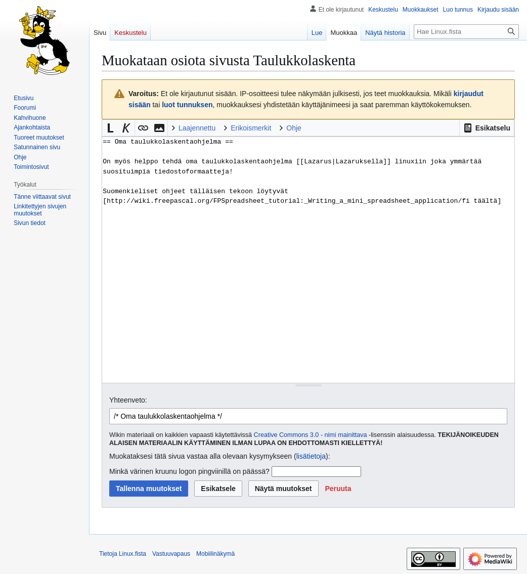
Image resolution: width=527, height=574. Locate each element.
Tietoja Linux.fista (122, 553)
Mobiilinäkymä (215, 553)
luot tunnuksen (187, 105)
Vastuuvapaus (171, 553)
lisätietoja (311, 456)
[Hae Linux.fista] (466, 31)
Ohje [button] (293, 128)
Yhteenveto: (128, 400)
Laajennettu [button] (197, 128)
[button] (487, 128)
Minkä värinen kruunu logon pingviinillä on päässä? (189, 471)
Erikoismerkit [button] (251, 128)
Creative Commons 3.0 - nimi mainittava (310, 434)
